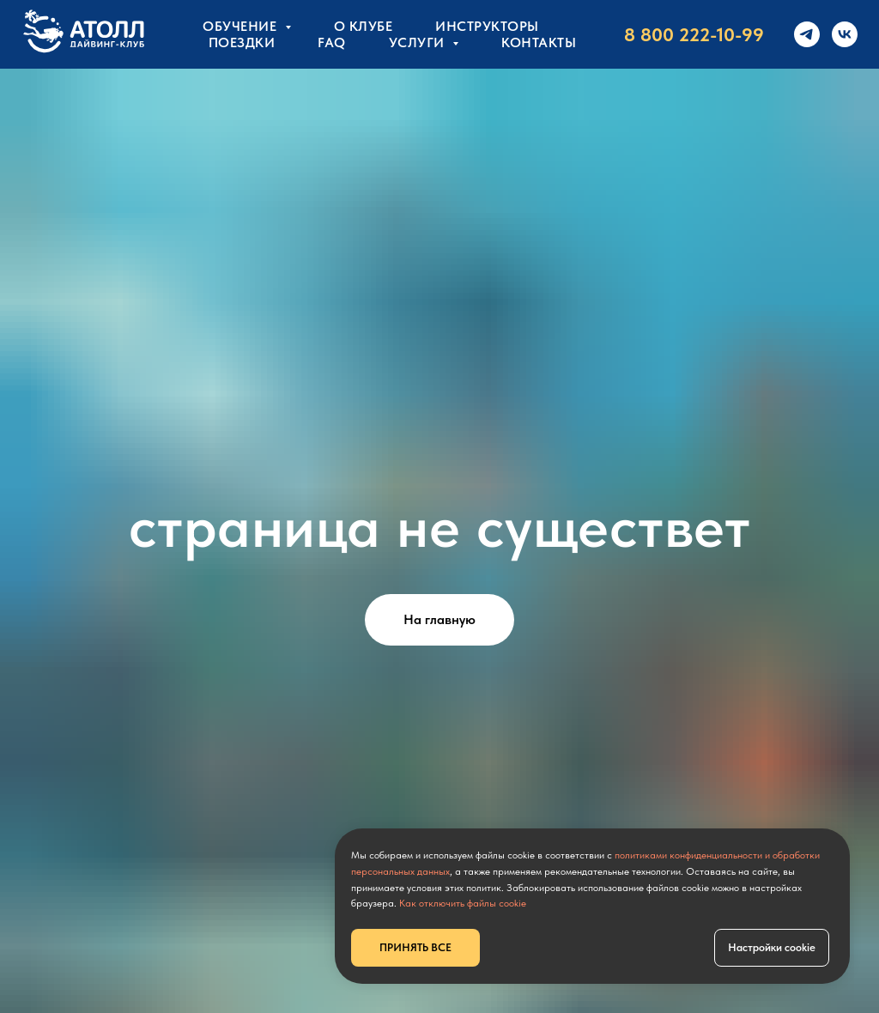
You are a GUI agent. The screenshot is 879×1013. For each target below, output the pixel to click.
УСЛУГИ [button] (419, 42)
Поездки (242, 42)
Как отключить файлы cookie (462, 903)
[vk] (845, 34)
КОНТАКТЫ (538, 42)
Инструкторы (487, 26)
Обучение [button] (242, 26)
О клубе (363, 26)
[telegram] (807, 34)
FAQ (332, 42)
